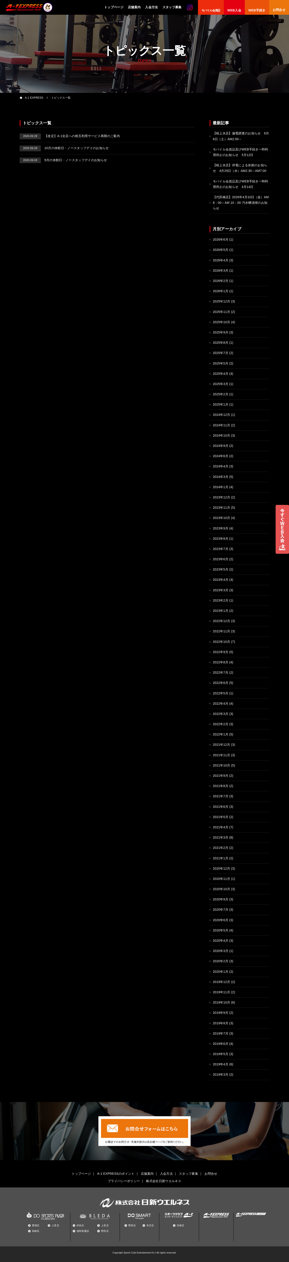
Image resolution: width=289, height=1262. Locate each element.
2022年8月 (220, 662)
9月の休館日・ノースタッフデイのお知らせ (63, 160)
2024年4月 (220, 466)
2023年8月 (220, 538)
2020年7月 (220, 909)
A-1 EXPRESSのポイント (116, 1173)
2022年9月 (220, 652)
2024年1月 (220, 487)
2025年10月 (221, 322)
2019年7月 (220, 1033)
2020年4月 (220, 940)
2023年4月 (220, 579)
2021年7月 (220, 796)
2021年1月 (220, 858)
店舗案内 (134, 7)
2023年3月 (220, 590)
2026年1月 (220, 291)
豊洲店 (36, 1225)
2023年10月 (221, 518)
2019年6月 (220, 1043)
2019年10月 (221, 1002)
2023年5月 (220, 569)
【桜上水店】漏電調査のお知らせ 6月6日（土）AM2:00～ (241, 136)
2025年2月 (220, 394)
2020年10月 (221, 889)
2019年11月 (221, 992)
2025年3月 (220, 384)
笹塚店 (180, 1225)
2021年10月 (221, 765)
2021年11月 (221, 755)
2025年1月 (220, 404)
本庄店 (150, 1225)
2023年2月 (220, 600)
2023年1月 (220, 610)
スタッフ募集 (172, 7)
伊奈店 (80, 1225)
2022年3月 (220, 714)
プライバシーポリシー (124, 1181)
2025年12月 (221, 301)
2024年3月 (220, 477)
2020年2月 (220, 961)
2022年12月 (221, 621)
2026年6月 (220, 239)
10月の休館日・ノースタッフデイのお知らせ (64, 148)
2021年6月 (220, 806)
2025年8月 (220, 342)
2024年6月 (220, 456)
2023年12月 (221, 497)
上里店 (55, 1225)
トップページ (113, 7)
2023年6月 (220, 559)
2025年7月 (220, 353)
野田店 (105, 1231)
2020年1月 (220, 971)
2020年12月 (221, 868)
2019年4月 (220, 1064)
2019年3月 (220, 1074)
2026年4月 (220, 260)
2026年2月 (220, 281)
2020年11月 (221, 879)
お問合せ (210, 1173)
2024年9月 (220, 446)
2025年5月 (220, 363)
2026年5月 (220, 250)
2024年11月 (221, 425)
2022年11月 (221, 631)
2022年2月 (220, 724)
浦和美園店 (83, 1231)
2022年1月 (220, 734)
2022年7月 (220, 672)
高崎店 (36, 1231)
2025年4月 (220, 373)
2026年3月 (220, 270)
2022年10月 (221, 641)
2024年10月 (221, 435)
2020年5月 (220, 930)
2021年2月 (220, 848)
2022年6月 (220, 683)
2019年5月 (220, 1054)
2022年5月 (220, 693)
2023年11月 (221, 507)
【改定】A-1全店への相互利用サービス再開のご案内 (70, 136)
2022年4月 (220, 703)
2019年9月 (220, 1012)
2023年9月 (220, 528)
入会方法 (151, 7)
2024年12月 (221, 415)
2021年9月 (220, 775)
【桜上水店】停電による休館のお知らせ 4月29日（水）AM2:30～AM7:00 (240, 168)
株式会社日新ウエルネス (163, 1181)
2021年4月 (220, 827)
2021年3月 (220, 837)
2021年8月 (220, 786)
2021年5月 (220, 817)
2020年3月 (220, 951)
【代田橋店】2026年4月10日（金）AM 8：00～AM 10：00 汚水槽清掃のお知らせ (241, 202)
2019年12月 (221, 982)
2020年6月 (220, 920)
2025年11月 (221, 312)
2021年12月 (221, 744)
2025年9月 (220, 332)
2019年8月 (220, 1023)
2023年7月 (220, 549)
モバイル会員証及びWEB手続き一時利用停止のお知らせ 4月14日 (240, 184)
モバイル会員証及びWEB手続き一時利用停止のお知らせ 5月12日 (240, 152)
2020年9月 (220, 899)
